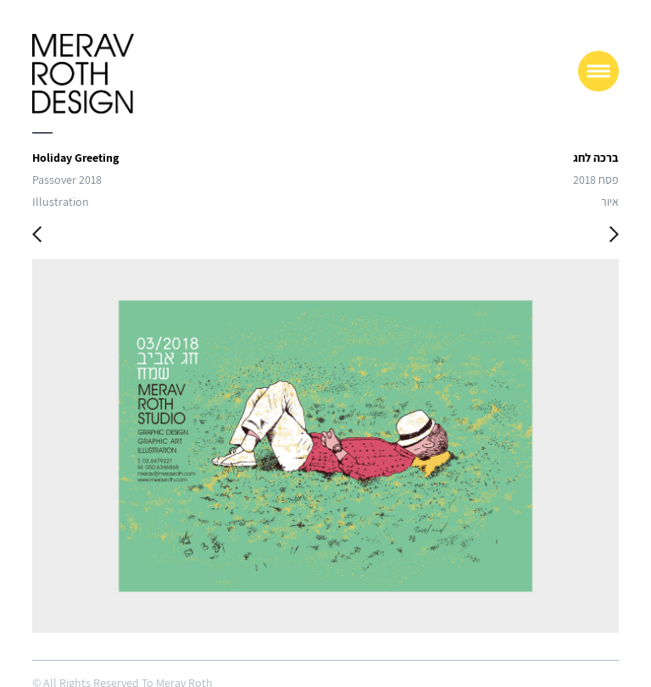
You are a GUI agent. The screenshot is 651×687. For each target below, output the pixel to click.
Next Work (614, 236)
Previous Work (37, 236)
